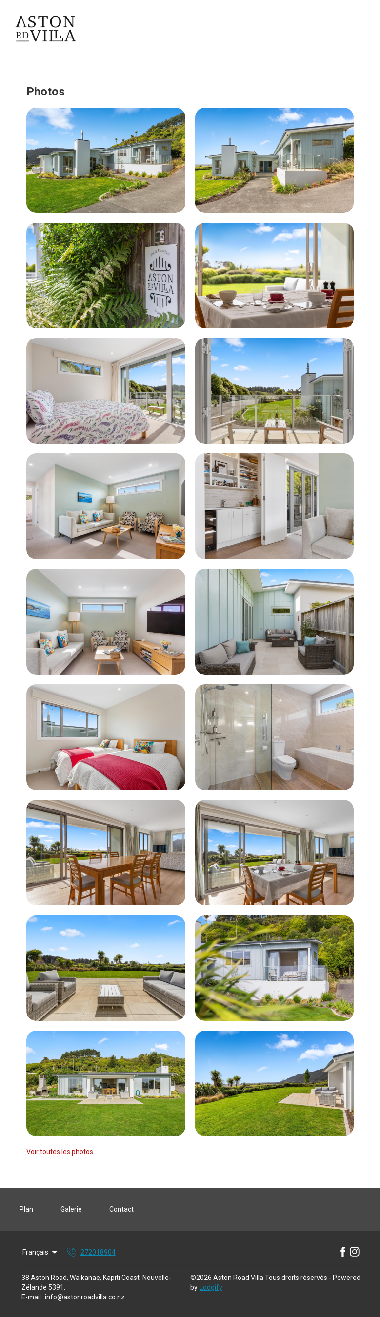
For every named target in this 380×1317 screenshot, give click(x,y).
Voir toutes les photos (59, 1152)
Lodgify (211, 1287)
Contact (121, 1209)
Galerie (71, 1209)
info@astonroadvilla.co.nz (85, 1297)
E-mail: (31, 1297)
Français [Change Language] (40, 1252)
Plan (26, 1209)
